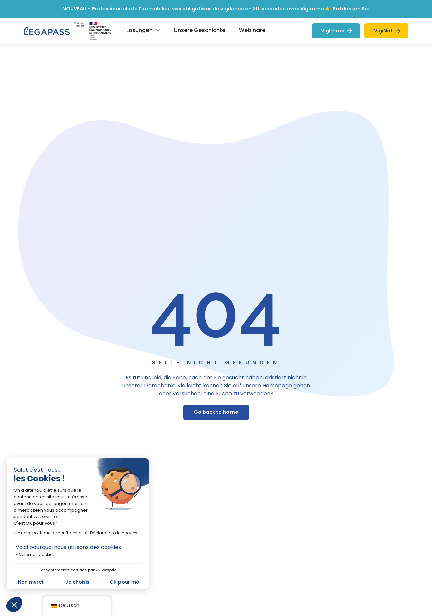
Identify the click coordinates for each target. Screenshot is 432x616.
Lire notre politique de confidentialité (50, 533)
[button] (14, 604)
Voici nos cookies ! (38, 554)
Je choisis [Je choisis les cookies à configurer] (77, 582)
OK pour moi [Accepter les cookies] (125, 582)
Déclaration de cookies (113, 533)
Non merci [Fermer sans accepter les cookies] (30, 582)
